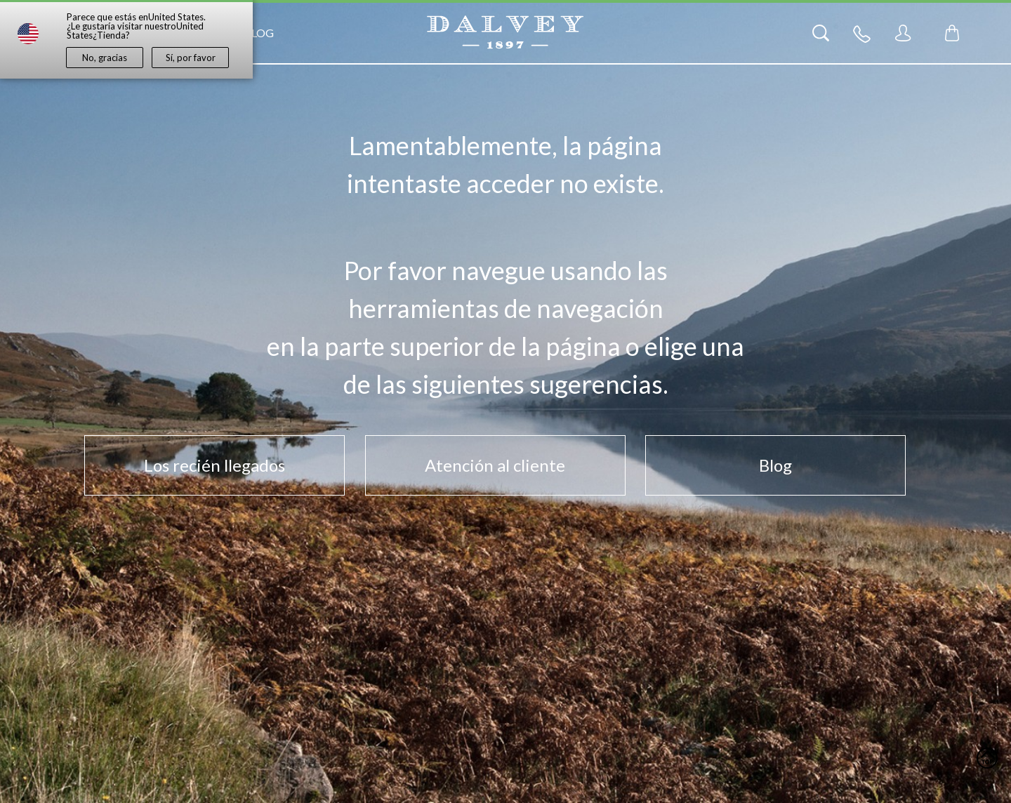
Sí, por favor (191, 57)
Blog (259, 32)
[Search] (821, 33)
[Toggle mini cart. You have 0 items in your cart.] (952, 33)
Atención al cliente (495, 465)
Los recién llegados (214, 465)
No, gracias (104, 57)
